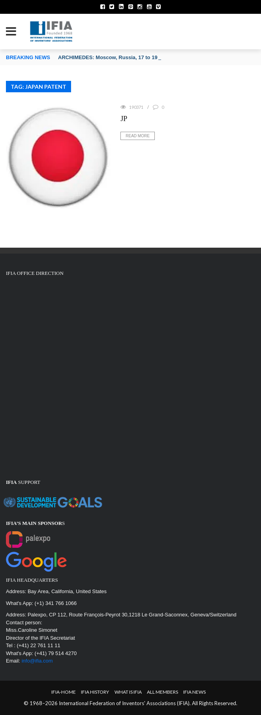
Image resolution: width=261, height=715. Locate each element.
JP (123, 119)
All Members (162, 692)
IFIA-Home (63, 692)
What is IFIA (128, 692)
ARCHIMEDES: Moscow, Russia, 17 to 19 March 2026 (122, 57)
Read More (138, 136)
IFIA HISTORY (95, 692)
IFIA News (194, 692)
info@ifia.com (37, 661)
